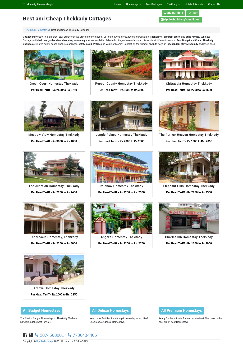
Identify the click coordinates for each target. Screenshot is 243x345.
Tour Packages (154, 4)
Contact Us (214, 4)
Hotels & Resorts (194, 4)
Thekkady (173, 4)
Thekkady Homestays (38, 3)
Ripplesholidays (44, 341)
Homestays (133, 4)
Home (117, 4)
